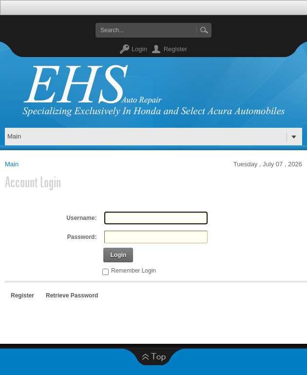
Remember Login (133, 270)
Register (175, 49)
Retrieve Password (72, 295)
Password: (82, 237)
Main (12, 164)
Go (203, 30)
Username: (81, 218)
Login (139, 49)
